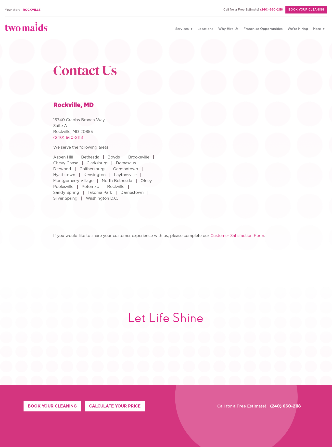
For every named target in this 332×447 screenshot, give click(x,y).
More (317, 29)
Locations (205, 29)
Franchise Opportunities (263, 29)
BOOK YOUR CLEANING (52, 406)
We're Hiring (298, 29)
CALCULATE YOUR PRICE (114, 406)
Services (182, 29)
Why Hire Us (228, 29)
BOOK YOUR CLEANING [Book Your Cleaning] (306, 9)
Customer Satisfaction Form (237, 236)
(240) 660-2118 (271, 9)
